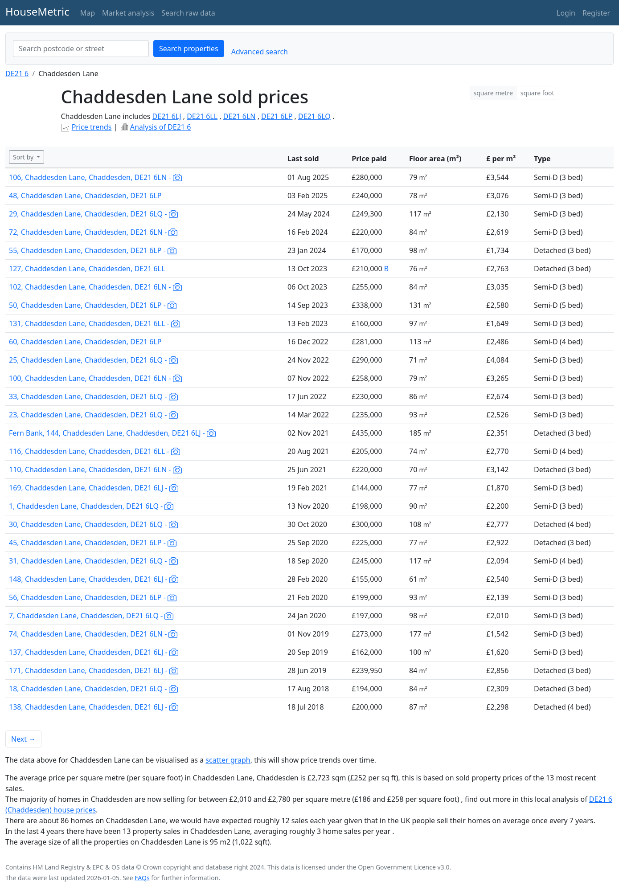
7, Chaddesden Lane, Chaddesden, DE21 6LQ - (91, 616)
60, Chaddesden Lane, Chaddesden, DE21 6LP (85, 342)
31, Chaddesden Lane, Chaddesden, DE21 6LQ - (93, 561)
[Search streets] (81, 48)
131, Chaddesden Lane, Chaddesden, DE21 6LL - (94, 323)
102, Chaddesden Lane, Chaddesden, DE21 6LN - (95, 287)
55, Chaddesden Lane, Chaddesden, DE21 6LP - (92, 250)
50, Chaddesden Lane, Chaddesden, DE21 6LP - (92, 305)
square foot (537, 93)
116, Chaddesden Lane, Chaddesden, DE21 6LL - (94, 451)
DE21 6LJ (166, 116)
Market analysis (128, 13)
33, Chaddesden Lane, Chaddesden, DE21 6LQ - (93, 396)
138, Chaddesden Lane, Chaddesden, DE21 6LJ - (93, 707)
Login (566, 13)
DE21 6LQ (314, 116)
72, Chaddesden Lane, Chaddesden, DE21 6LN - (93, 232)
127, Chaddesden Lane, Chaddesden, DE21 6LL (87, 269)
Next (23, 739)
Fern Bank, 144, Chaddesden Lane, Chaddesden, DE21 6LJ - (112, 433)
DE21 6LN (239, 116)
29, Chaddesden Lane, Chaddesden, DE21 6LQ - (93, 214)
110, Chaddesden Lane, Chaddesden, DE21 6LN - (95, 469)
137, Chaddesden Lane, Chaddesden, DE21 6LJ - (93, 652)
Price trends (92, 127)
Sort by (24, 157)
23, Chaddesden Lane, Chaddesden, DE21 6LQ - (93, 415)
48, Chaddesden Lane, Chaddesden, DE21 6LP (85, 195)
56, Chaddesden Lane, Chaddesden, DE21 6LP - (92, 597)
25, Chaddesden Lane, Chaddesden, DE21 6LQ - (93, 360)
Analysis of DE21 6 (160, 127)
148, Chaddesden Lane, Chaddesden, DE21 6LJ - (93, 579)
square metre (493, 93)
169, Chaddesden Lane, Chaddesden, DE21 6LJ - (93, 488)
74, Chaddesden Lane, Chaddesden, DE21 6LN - (93, 634)
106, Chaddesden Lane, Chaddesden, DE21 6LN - (95, 177)
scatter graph (227, 760)
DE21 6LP (276, 116)
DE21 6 (17, 73)
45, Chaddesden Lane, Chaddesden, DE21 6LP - (92, 542)
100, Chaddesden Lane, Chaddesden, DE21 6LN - (95, 378)
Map (87, 13)
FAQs (142, 878)
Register (596, 13)
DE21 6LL (202, 116)
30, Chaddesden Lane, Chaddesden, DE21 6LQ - (93, 524)
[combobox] (81, 48)
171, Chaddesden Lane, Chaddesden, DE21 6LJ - (93, 670)
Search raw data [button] (188, 13)
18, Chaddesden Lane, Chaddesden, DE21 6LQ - (93, 689)
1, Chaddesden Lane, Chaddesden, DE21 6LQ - (91, 506)
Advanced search (259, 52)
